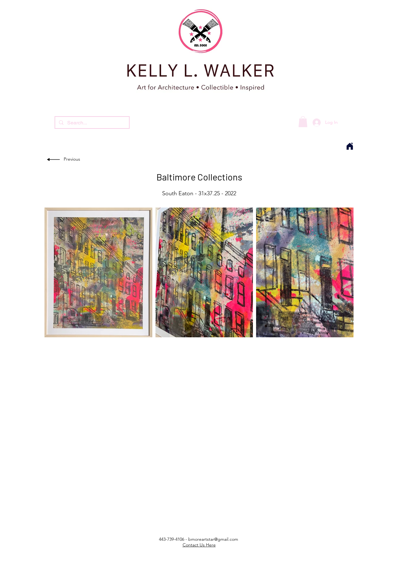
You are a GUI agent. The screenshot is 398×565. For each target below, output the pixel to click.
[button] (302, 121)
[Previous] (73, 159)
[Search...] (91, 123)
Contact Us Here (199, 545)
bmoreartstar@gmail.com (213, 539)
